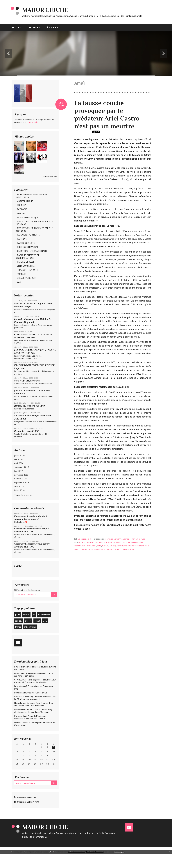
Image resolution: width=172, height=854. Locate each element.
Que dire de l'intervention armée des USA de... (34, 673)
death (76, 549)
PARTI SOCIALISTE (26, 243)
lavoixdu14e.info (37, 718)
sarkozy (18, 621)
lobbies (139, 542)
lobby (133, 542)
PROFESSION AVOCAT (27, 247)
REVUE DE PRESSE (25, 262)
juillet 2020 (19, 455)
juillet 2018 (19, 490)
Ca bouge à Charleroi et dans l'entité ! (31, 682)
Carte (18, 566)
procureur (129, 546)
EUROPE (21, 213)
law (110, 546)
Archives (34, 27)
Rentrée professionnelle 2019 (29, 406)
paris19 (26, 614)
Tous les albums (49, 176)
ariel (101, 542)
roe (105, 542)
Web (19, 282)
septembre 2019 (21, 467)
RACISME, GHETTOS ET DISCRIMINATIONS (27, 256)
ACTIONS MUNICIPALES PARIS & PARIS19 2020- (31, 195)
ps (34, 614)
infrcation (91, 546)
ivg (123, 542)
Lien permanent (82, 539)
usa (119, 542)
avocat (28, 621)
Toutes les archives (23, 495)
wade (110, 542)
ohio (136, 546)
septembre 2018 (21, 482)
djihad (37, 621)
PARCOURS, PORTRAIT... (28, 235)
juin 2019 (18, 471)
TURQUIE (21, 274)
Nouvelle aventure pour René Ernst (30, 703)
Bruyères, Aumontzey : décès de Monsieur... (33, 696)
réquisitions (118, 546)
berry (82, 549)
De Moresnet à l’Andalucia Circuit (29, 709)
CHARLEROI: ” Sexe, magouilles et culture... (33, 679)
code (99, 546)
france (18, 627)
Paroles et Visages (25, 676)
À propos (52, 27)
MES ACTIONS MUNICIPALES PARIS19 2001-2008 (34, 222)
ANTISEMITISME (25, 201)
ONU (45, 621)
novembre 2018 (21, 475)
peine (147, 546)
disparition (98, 549)
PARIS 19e (22, 239)
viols (128, 542)
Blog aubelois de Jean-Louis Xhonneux (33, 704)
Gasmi (17, 544)
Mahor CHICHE (45, 9)
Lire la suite (33, 122)
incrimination (80, 546)
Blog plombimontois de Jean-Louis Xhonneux (33, 710)
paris (17, 614)
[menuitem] (18, 27)
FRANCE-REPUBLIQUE (27, 217)
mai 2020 (18, 459)
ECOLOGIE (22, 209)
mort (141, 546)
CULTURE (21, 205)
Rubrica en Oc (41, 692)
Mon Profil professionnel (27, 380)
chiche (89, 542)
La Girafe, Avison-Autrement (27, 699)
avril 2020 (19, 463)
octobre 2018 (20, 478)
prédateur (108, 549)
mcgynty (89, 549)
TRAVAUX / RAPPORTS (28, 270)
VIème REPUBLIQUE (26, 278)
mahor (82, 542)
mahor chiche (44, 614)
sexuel (116, 549)
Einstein (18, 516)
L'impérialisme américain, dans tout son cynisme (35, 666)
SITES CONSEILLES (26, 266)
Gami (17, 528)
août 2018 (19, 486)
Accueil (17, 27)
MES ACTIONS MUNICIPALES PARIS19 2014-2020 (34, 229)
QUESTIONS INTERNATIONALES (32, 251)
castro (95, 542)
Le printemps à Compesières (26, 686)
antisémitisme (30, 627)
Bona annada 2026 (22, 692)
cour (115, 542)
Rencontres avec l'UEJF (26, 431)
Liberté (20, 669)
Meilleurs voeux (21, 722)
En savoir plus (119, 852)
